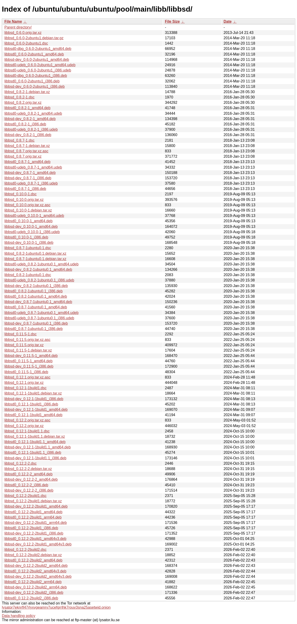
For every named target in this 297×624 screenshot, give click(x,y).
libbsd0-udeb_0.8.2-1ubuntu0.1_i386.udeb (39, 280)
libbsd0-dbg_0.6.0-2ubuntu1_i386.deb (35, 76)
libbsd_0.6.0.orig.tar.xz (23, 33)
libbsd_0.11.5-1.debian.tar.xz (28, 350)
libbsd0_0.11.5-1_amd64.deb (28, 361)
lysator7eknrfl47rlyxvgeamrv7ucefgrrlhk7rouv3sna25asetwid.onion (56, 607)
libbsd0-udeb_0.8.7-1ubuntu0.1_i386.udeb (39, 318)
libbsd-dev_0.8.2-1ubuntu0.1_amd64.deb (38, 269)
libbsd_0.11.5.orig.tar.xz (24, 345)
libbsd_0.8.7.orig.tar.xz (23, 156)
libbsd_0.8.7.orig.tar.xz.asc (26, 151)
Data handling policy (18, 616)
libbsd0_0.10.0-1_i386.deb (26, 237)
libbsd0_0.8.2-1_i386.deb (25, 124)
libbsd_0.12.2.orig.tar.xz (24, 426)
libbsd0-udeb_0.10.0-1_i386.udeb (32, 232)
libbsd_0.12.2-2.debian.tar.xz (28, 469)
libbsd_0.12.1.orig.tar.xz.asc (27, 377)
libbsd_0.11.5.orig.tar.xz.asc (27, 340)
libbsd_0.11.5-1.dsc (20, 334)
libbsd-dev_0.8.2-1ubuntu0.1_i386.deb (36, 286)
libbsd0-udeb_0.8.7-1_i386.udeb (31, 183)
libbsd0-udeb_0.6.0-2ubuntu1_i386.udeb (37, 70)
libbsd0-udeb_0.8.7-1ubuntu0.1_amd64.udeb (41, 313)
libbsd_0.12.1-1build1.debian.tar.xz (33, 393)
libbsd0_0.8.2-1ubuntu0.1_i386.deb (33, 291)
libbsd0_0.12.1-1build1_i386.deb (31, 404)
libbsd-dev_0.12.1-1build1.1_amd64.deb (37, 447)
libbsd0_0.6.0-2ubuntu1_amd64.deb (34, 54)
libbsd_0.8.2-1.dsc (19, 97)
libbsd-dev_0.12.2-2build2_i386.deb (33, 593)
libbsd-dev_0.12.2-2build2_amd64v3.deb (37, 576)
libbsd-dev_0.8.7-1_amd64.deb (30, 173)
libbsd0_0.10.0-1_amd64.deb (28, 221)
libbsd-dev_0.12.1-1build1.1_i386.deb (35, 458)
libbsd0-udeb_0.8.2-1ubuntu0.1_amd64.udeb (41, 264)
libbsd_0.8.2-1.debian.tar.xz (27, 92)
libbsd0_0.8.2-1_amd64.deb (27, 108)
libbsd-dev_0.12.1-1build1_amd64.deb (36, 410)
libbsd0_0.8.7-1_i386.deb (25, 189)
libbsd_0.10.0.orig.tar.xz (24, 200)
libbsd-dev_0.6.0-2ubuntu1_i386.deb (34, 86)
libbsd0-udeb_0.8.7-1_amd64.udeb (33, 167)
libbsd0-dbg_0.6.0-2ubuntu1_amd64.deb (37, 49)
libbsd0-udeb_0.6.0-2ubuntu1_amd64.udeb (39, 65)
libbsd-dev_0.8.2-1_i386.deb (27, 135)
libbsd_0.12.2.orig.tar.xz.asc (27, 420)
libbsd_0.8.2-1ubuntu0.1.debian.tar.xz (35, 253)
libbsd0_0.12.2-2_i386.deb (26, 485)
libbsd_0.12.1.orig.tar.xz (24, 383)
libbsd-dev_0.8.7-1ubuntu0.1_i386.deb (36, 323)
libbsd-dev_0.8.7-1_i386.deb (27, 178)
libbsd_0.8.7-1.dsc (19, 140)
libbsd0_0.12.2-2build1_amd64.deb (33, 512)
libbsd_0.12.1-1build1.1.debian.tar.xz (34, 436)
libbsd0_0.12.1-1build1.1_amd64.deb (34, 442)
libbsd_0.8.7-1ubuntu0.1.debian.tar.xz (35, 259)
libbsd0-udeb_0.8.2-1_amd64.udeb (33, 113)
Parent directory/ (18, 27)
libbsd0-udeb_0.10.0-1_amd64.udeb (34, 216)
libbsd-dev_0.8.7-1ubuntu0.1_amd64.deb (38, 302)
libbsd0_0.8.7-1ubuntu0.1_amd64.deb (35, 307)
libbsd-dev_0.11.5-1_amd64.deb (31, 356)
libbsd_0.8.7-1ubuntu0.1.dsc (27, 248)
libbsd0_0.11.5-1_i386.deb (26, 372)
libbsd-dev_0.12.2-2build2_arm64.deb (35, 587)
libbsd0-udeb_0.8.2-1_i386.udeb (31, 129)
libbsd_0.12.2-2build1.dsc (25, 496)
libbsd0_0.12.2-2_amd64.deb (28, 474)
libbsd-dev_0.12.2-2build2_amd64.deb (36, 566)
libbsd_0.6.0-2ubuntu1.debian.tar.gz (33, 38)
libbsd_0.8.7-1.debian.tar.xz (27, 146)
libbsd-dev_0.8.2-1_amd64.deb (30, 119)
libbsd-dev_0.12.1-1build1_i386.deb (33, 399)
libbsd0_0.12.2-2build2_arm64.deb (32, 582)
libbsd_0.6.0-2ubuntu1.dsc (26, 43)
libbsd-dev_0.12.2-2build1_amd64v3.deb (37, 544)
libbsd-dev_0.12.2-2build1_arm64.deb (35, 523)
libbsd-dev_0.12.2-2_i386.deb (28, 490)
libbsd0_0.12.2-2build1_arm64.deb (32, 517)
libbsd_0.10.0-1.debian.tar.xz (28, 210)
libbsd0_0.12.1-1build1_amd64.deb (33, 415)
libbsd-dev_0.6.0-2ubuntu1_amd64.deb (36, 60)
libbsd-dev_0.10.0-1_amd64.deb (31, 227)
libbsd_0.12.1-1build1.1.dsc (27, 431)
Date (227, 21)
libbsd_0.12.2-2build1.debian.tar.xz (33, 501)
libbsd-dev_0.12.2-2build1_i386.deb (33, 533)
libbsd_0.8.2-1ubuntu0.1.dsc (27, 275)
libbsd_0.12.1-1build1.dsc (25, 388)
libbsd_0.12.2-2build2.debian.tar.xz (33, 555)
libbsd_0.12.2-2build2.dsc (25, 550)
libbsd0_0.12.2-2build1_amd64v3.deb (35, 539)
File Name (13, 21)
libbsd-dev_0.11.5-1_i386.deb (28, 366)
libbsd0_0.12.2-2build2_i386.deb (31, 598)
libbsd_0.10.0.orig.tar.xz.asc (27, 205)
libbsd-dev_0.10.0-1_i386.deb (28, 243)
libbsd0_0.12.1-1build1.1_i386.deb (32, 452)
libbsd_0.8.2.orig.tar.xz (23, 103)
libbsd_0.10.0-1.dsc (20, 194)
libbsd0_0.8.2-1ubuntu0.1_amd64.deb (35, 296)
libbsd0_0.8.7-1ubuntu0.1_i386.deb (33, 329)
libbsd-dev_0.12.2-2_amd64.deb (31, 479)
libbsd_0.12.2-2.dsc (20, 463)
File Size (172, 21)
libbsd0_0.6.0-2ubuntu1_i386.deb (32, 81)
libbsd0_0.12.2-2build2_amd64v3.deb (35, 571)
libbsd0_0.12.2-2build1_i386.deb (31, 528)
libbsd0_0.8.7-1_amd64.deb (27, 162)
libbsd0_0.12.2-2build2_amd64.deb (33, 560)
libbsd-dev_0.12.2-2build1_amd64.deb (36, 506)
